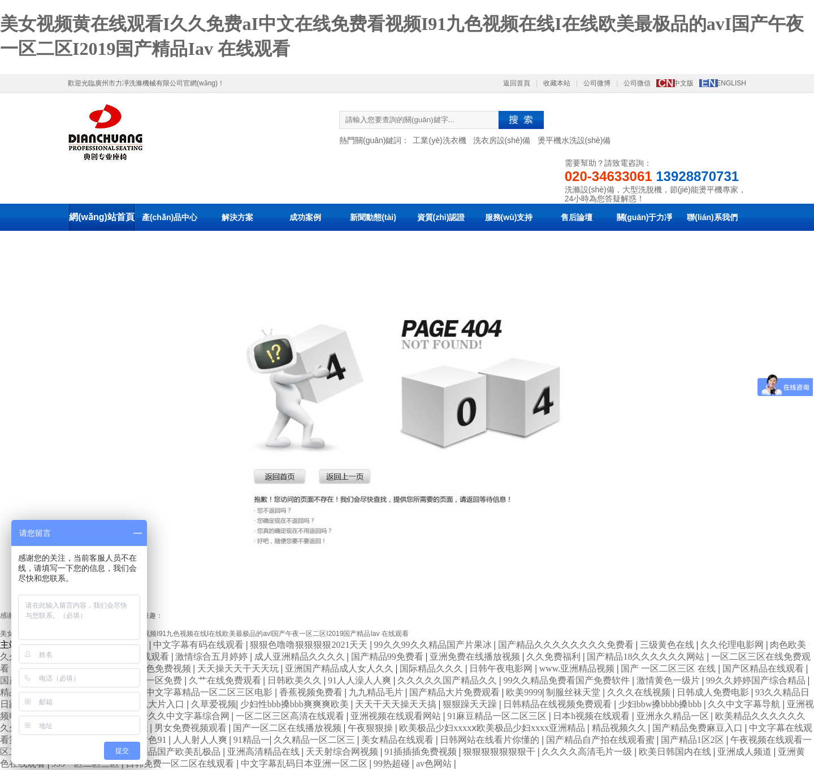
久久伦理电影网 (733, 644)
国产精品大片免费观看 (455, 692)
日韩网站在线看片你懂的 (491, 740)
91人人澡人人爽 (360, 680)
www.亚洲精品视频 (578, 668)
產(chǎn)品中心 (169, 217)
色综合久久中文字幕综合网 (176, 716)
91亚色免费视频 (160, 668)
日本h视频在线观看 (592, 716)
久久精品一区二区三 (315, 740)
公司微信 (637, 83)
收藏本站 (556, 83)
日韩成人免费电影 (714, 692)
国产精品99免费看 (388, 656)
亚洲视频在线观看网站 (396, 716)
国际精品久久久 (432, 668)
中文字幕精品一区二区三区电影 (210, 692)
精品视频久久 (620, 728)
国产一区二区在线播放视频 (288, 728)
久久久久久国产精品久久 (448, 680)
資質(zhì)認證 (441, 217)
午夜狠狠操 (371, 728)
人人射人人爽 (201, 740)
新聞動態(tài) (373, 217)
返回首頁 (516, 83)
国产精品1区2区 (693, 740)
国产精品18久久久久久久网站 (647, 656)
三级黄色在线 (668, 644)
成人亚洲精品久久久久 (300, 656)
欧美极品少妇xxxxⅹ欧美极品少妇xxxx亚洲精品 (493, 728)
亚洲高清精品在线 (264, 751)
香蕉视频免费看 (312, 692)
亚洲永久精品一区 (674, 716)
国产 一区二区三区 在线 (669, 668)
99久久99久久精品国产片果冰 (434, 644)
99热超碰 (393, 763)
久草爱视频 (213, 704)
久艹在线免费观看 (226, 680)
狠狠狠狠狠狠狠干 (500, 751)
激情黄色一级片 (669, 680)
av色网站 (435, 763)
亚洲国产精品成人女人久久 (340, 668)
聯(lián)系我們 (712, 217)
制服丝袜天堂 (574, 692)
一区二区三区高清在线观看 (291, 716)
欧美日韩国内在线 (676, 751)
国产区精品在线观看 (764, 668)
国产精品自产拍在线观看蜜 (601, 740)
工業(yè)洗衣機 (439, 140)
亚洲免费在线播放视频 (476, 656)
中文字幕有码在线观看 (199, 644)
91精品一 (251, 740)
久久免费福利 (554, 656)
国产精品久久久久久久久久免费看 (567, 644)
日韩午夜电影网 (502, 668)
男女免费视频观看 (191, 728)
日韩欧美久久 (295, 680)
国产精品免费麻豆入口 (698, 728)
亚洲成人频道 (745, 751)
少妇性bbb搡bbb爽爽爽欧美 (295, 704)
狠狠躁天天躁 (471, 704)
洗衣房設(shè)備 (502, 140)
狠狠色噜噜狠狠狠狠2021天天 (310, 644)
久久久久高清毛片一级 (588, 751)
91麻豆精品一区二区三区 (498, 716)
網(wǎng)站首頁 (102, 217)
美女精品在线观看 (398, 740)
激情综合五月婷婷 (212, 656)
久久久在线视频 (640, 692)
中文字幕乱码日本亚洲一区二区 (305, 763)
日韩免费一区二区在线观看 (180, 763)
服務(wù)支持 (509, 217)
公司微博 (596, 83)
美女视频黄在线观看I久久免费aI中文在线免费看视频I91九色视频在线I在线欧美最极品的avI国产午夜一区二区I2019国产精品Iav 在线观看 (204, 634)
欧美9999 (524, 692)
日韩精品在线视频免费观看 (558, 704)
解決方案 (237, 217)
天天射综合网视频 (343, 751)
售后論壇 (576, 217)
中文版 (683, 83)
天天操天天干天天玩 (239, 668)
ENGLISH (731, 83)
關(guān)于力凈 (645, 217)
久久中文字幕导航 (745, 704)
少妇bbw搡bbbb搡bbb (661, 704)
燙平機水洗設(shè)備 (574, 140)
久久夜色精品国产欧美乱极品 (163, 751)
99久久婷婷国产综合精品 (757, 680)
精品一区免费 (156, 680)
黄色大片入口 (158, 704)
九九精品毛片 (377, 692)
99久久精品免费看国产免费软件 (567, 680)
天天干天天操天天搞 (397, 704)
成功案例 (305, 217)
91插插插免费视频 (421, 751)
